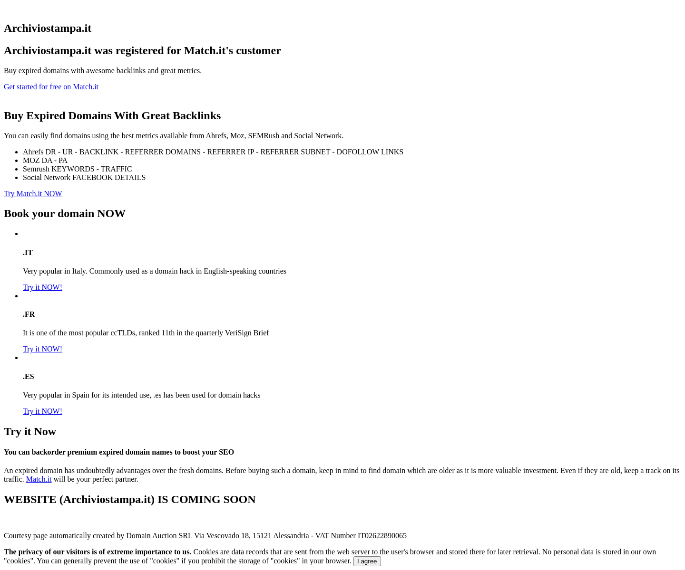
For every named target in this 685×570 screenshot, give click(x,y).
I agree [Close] (367, 561)
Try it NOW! (42, 287)
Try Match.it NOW (33, 194)
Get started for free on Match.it (51, 87)
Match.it (39, 479)
